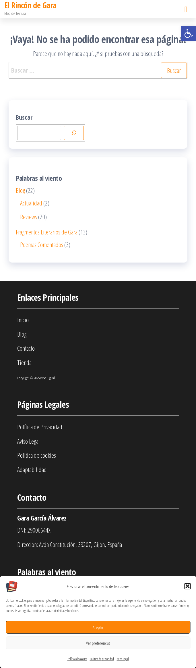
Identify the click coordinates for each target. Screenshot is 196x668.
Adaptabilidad (32, 469)
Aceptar (98, 627)
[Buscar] (74, 133)
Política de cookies (77, 659)
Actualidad (31, 203)
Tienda (24, 362)
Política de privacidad (102, 659)
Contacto (26, 348)
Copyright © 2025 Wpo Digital (36, 377)
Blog (20, 190)
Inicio (23, 319)
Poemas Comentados (41, 244)
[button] (188, 33)
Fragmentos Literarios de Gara (46, 232)
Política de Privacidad (39, 426)
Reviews (28, 216)
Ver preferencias (98, 643)
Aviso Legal (123, 659)
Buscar (24, 117)
